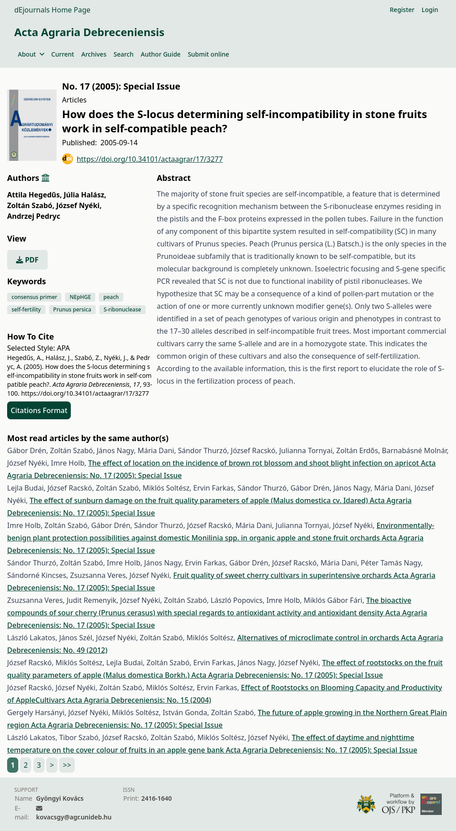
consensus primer (34, 297)
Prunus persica (72, 309)
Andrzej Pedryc (33, 216)
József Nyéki (79, 205)
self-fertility (26, 309)
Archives (93, 54)
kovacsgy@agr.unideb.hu (73, 817)
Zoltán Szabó (30, 205)
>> (67, 765)
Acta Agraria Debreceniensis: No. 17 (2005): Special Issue (287, 675)
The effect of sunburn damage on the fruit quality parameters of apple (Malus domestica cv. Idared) (199, 500)
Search (124, 54)
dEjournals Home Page (52, 10)
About (31, 54)
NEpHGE (80, 297)
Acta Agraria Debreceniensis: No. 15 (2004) (139, 700)
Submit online (208, 54)
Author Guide (161, 54)
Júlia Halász (85, 195)
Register (402, 9)
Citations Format (39, 410)
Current (62, 54)
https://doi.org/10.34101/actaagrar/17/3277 (142, 158)
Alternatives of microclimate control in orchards (319, 638)
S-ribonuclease (122, 309)
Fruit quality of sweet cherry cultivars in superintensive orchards (283, 575)
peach (111, 297)
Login (430, 9)
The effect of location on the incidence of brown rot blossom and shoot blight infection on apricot (254, 463)
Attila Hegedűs (34, 195)
